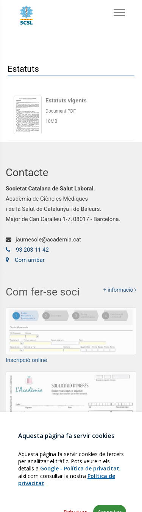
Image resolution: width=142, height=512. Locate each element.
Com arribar (25, 260)
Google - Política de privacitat (79, 485)
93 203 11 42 (27, 249)
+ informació (119, 292)
